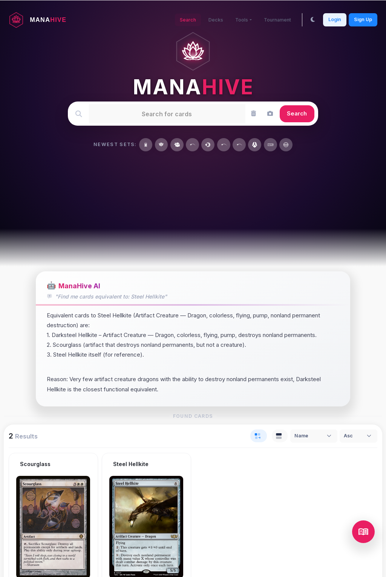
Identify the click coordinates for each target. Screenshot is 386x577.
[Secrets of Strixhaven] (161, 144)
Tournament (276, 20)
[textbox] (166, 113)
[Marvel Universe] (270, 144)
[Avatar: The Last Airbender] (254, 144)
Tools (240, 20)
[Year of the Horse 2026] (192, 144)
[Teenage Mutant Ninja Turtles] (177, 144)
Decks (214, 20)
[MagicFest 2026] (223, 144)
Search (186, 20)
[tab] (258, 435)
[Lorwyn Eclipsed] (207, 144)
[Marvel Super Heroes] (145, 144)
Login (334, 19)
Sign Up (363, 19)
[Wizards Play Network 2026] (239, 144)
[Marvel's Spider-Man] (286, 144)
